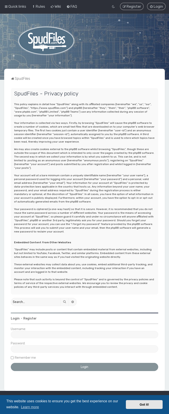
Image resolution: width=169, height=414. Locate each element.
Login (15, 318)
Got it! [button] (144, 404)
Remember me (25, 358)
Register (30, 318)
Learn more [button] (30, 407)
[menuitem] (38, 6)
